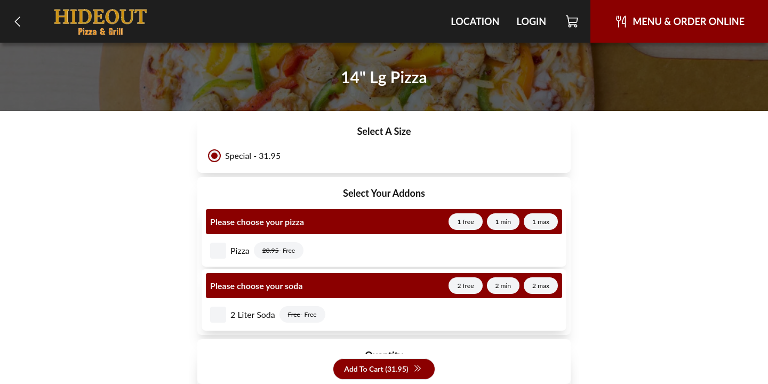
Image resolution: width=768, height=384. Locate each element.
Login (531, 21)
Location (475, 21)
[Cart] (572, 21)
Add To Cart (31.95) (382, 369)
